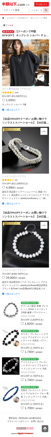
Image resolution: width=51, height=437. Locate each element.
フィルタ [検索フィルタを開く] (8, 25)
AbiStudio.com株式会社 (29, 418)
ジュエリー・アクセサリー (17, 18)
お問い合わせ (37, 421)
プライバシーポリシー (18, 421)
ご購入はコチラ (11, 110)
